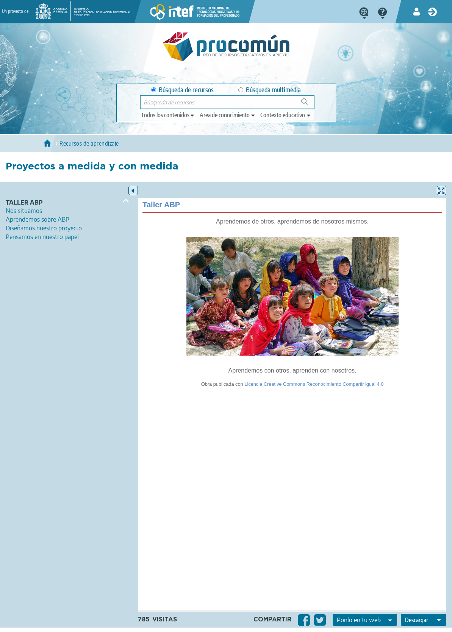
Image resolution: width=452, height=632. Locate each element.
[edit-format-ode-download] (423, 620)
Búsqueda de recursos (182, 90)
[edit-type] (168, 115)
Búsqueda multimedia (269, 90)
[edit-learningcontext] (286, 115)
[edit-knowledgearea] (227, 115)
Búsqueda (308, 104)
